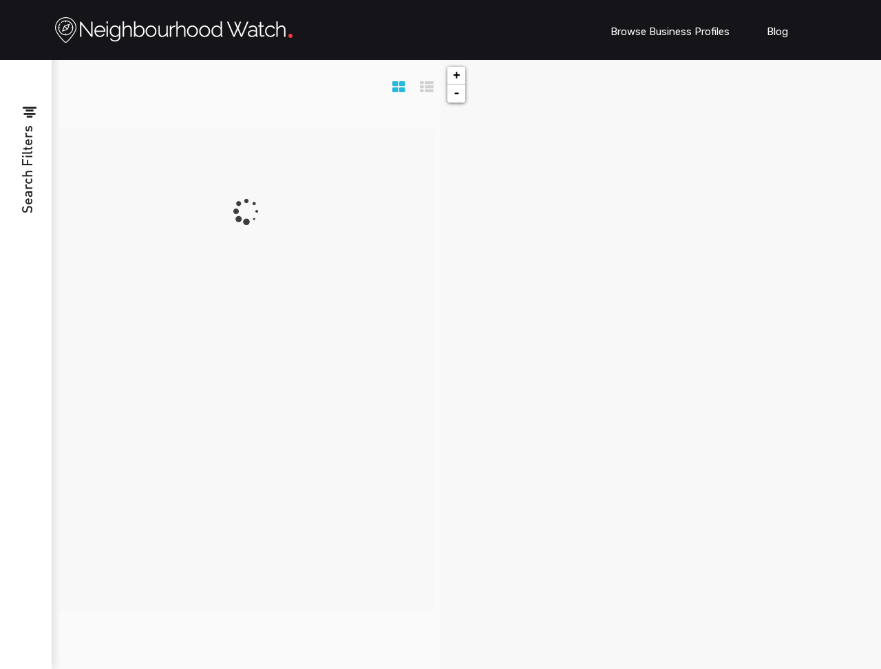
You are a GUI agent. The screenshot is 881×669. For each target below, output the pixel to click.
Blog (777, 31)
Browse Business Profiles (670, 31)
